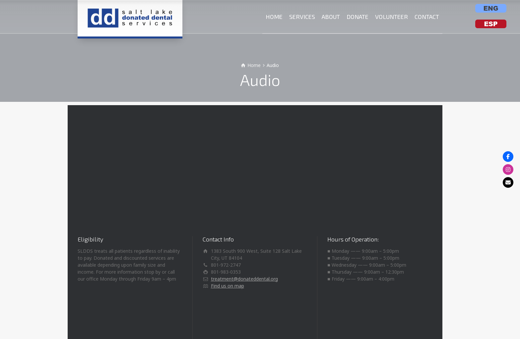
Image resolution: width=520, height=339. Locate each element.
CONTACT (427, 16)
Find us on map (227, 286)
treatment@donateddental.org (244, 279)
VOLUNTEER (391, 16)
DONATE (357, 16)
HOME (274, 16)
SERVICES (302, 16)
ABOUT (331, 16)
